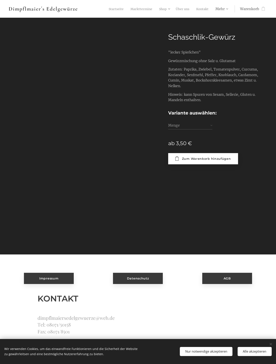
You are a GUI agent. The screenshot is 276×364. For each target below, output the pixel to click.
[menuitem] (108, 8)
